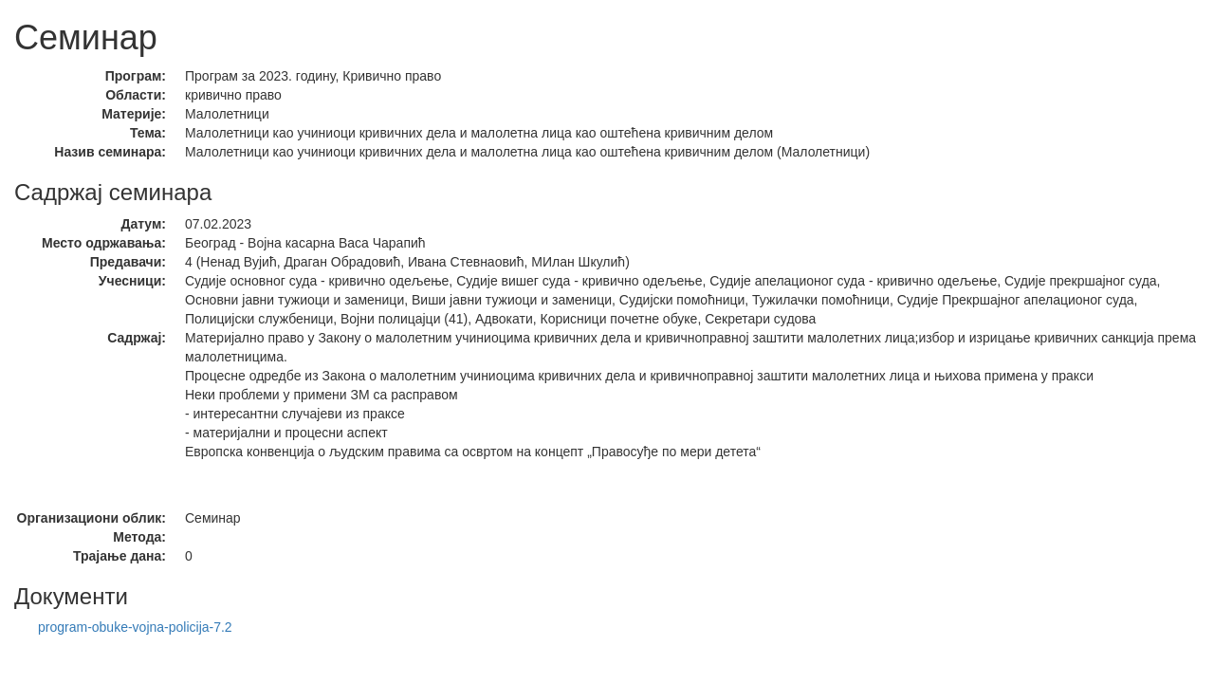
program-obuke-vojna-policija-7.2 (135, 627)
